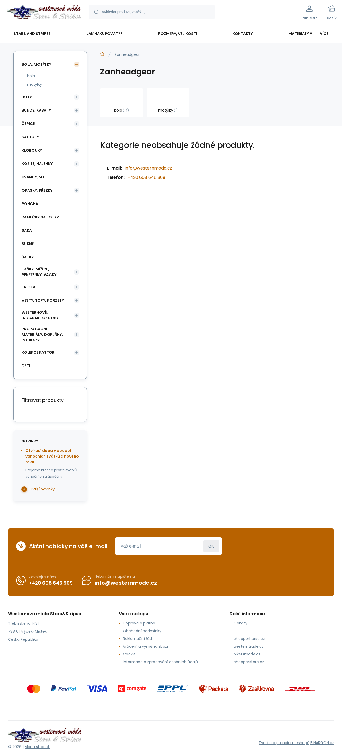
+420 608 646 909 (146, 177)
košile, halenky (37, 163)
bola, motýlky (36, 64)
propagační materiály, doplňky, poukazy (42, 334)
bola (31, 75)
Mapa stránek (37, 746)
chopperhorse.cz (249, 638)
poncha (30, 203)
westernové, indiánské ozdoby (40, 315)
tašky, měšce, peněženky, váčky (39, 271)
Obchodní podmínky (142, 631)
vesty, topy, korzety (43, 300)
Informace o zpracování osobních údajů (160, 661)
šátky (28, 257)
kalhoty (30, 137)
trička (29, 287)
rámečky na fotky (40, 217)
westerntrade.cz (249, 646)
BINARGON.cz (322, 742)
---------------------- (257, 631)
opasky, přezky (37, 190)
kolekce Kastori (39, 352)
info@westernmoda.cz (148, 168)
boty (27, 97)
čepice (28, 123)
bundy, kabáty (36, 110)
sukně (28, 243)
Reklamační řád (137, 638)
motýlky (34, 84)
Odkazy (240, 623)
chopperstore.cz (249, 661)
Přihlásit (211, 546)
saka (27, 230)
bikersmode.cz (247, 654)
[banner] (44, 13)
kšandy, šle (33, 177)
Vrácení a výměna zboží (145, 646)
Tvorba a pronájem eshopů (284, 742)
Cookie (129, 654)
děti (26, 365)
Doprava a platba (139, 623)
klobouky (32, 150)
